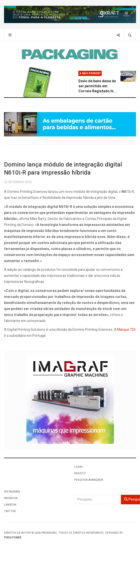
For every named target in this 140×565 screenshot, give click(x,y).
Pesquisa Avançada (88, 480)
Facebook (11, 498)
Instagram (12, 492)
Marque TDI (126, 329)
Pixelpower (12, 537)
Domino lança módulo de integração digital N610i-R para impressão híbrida (63, 168)
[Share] (118, 35)
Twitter (10, 511)
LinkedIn (10, 505)
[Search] (130, 35)
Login (78, 467)
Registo (80, 473)
